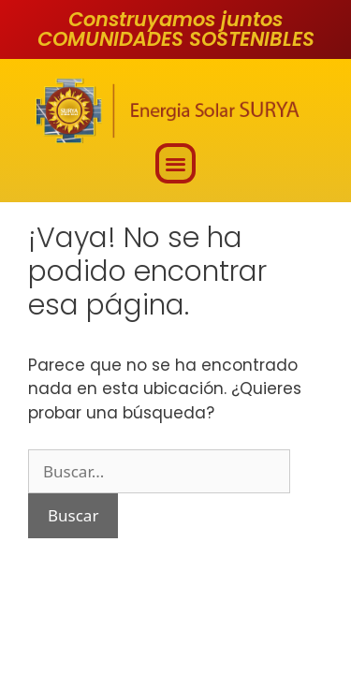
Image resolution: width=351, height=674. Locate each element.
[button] (175, 163)
